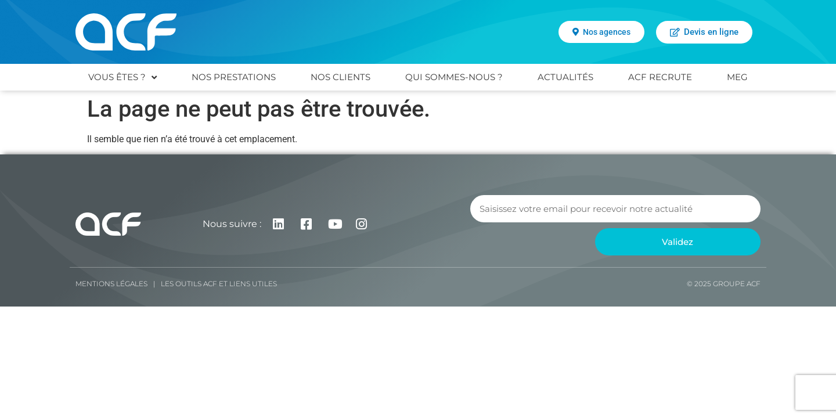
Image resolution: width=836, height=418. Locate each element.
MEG (737, 76)
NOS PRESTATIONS (234, 76)
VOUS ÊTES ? (122, 77)
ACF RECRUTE (660, 76)
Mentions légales (111, 283)
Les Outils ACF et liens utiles (219, 283)
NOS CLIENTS (340, 76)
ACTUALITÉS (565, 76)
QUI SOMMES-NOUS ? (454, 76)
